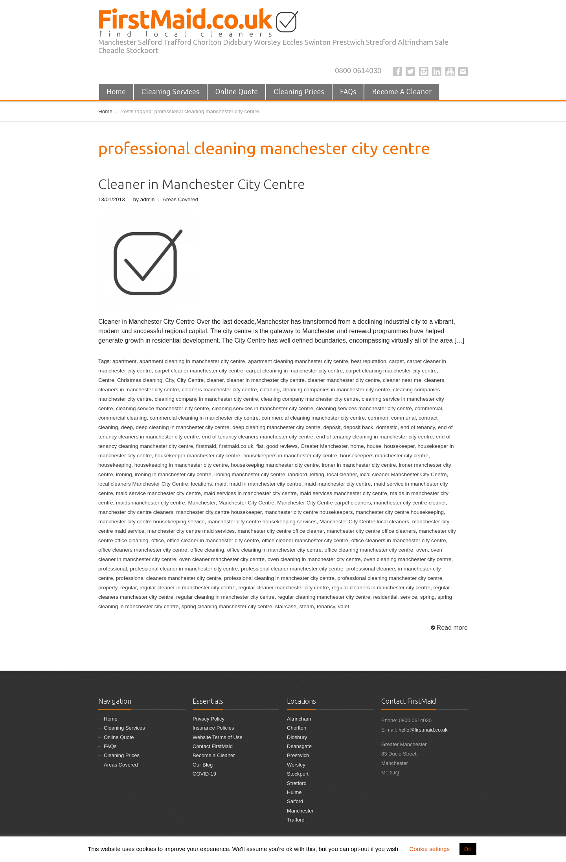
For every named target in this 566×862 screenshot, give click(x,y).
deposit (332, 427)
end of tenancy (418, 427)
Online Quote (236, 92)
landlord (297, 474)
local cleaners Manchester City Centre (143, 484)
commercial (428, 408)
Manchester (201, 503)
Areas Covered (180, 199)
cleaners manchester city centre (219, 389)
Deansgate (299, 746)
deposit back (358, 427)
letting (317, 474)
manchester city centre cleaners (135, 512)
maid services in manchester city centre (250, 493)
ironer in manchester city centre (359, 465)
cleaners (434, 380)
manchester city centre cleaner (410, 503)
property (108, 588)
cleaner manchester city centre (343, 380)
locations (201, 484)
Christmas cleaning (139, 380)
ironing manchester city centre (249, 474)
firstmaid (206, 446)
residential (385, 597)
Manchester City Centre (246, 503)
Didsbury (297, 737)
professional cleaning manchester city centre (390, 578)
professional (112, 569)
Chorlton (296, 728)
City (169, 380)
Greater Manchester (324, 446)
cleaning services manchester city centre (364, 408)
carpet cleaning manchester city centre (391, 371)
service (409, 597)
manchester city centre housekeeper (218, 512)
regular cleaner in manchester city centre (187, 588)
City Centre (190, 380)
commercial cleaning (122, 418)
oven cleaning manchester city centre (407, 559)
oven (422, 550)
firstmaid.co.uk (236, 446)
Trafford (296, 820)
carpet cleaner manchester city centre (198, 371)
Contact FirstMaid (213, 746)
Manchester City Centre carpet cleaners (324, 503)
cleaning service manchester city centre (162, 408)
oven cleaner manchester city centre (222, 559)
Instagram (423, 71)
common (378, 418)
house (374, 446)
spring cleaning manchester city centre (227, 606)
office (157, 540)
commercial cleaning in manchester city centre (204, 418)
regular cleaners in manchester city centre (381, 588)
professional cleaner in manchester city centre (184, 569)
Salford (295, 801)
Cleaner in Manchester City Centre (201, 184)
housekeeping (114, 465)
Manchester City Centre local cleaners (364, 522)
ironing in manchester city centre (173, 474)
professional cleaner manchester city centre (292, 569)
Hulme (294, 792)
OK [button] (468, 849)
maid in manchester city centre (265, 484)
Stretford (297, 783)
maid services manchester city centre (343, 493)
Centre (106, 380)
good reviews (282, 446)
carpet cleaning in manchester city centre (294, 371)
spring (427, 597)
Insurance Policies (213, 728)
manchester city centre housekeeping (400, 512)
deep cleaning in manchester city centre (182, 427)
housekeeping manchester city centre (275, 465)
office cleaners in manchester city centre (398, 540)
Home (116, 92)
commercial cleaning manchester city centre (313, 418)
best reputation (368, 361)
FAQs (348, 92)
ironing (124, 474)
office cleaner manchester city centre (305, 540)
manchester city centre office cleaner (281, 531)
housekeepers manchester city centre (384, 456)
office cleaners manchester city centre (142, 550)
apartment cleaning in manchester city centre (192, 361)
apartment (124, 361)
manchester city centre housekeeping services (262, 522)
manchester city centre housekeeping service (151, 522)
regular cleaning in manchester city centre (225, 597)
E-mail (463, 71)
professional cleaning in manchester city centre (279, 578)
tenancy (326, 606)
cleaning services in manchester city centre (262, 408)
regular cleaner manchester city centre (284, 588)
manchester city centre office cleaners (371, 531)
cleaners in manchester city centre (138, 389)
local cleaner (342, 474)
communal (403, 418)
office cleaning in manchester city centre (274, 550)
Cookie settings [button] (429, 848)
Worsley (296, 765)
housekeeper (399, 446)
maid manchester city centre (337, 484)
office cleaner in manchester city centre (213, 540)
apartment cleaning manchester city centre (298, 361)
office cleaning (207, 550)
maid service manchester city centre (158, 493)
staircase (285, 606)
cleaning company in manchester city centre (206, 399)
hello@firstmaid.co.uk (423, 730)
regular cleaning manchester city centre (323, 597)
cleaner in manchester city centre (266, 380)
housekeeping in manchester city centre (181, 465)
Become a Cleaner (214, 755)
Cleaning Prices (299, 92)
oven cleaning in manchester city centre (313, 559)
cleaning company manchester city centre (310, 399)
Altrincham (299, 719)
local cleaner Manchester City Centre (403, 474)
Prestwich (298, 755)
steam (307, 606)
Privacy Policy (208, 719)
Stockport (298, 774)
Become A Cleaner (402, 92)
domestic (386, 427)
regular (128, 588)
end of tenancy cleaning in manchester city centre (374, 437)
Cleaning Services (171, 92)
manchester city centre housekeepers (309, 512)
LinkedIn (436, 71)
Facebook (397, 71)
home (357, 446)
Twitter (410, 71)
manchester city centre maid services (191, 531)
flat (259, 446)
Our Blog (203, 765)
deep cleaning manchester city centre (276, 427)
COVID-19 (204, 774)
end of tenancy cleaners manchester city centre (257, 437)
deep (127, 427)
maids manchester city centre (150, 503)
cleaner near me (402, 380)
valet (343, 606)
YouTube (450, 71)
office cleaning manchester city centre (369, 550)
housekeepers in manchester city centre (290, 456)
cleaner (215, 380)
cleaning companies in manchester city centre (336, 389)
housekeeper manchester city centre (197, 456)
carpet (396, 361)
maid (220, 484)
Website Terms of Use (218, 737)
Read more (452, 627)
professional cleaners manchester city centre (168, 578)
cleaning (269, 389)
